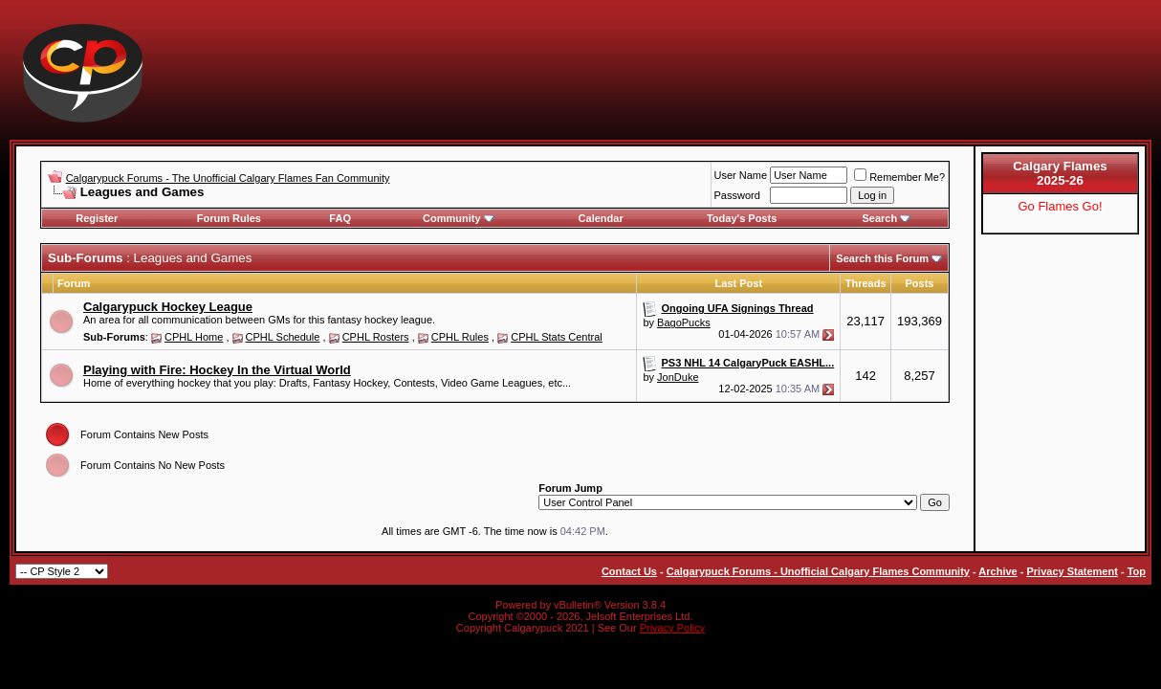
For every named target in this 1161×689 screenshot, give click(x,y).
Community (458, 218)
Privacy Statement (1071, 571)
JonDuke (677, 377)
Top (1137, 571)
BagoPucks (684, 322)
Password (737, 195)
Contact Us (629, 571)
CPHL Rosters (375, 337)
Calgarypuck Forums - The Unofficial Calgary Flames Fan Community (228, 178)
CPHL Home (193, 337)
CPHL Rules (460, 337)
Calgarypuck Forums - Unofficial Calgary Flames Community (818, 571)
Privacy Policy (672, 627)
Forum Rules (229, 218)
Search (886, 218)
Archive (997, 571)
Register (97, 218)
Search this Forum (882, 258)
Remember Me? (899, 177)
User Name (741, 175)
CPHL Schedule (283, 337)
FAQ (340, 218)
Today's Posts (742, 218)
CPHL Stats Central (556, 337)
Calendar (601, 218)
